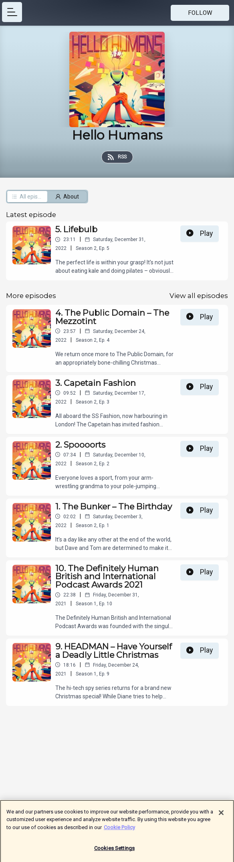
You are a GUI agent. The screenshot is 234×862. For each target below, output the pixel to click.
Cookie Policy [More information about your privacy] (119, 831)
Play (199, 233)
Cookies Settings (114, 852)
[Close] (221, 816)
